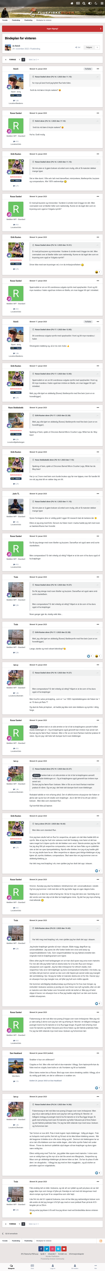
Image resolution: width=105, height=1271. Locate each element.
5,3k (16, 605)
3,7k (16, 186)
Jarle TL (15, 494)
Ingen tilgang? (52, 29)
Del (77, 47)
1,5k (16, 522)
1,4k (16, 693)
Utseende (52, 1254)
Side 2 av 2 (34, 60)
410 (15, 141)
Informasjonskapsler (76, 1254)
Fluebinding (35, 49)
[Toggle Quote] (33, 77)
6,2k (16, 439)
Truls (16, 577)
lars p (16, 665)
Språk (43, 1254)
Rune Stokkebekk (15, 408)
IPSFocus (34, 1254)
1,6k (16, 101)
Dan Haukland (16, 1053)
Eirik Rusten (16, 154)
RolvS (17, 46)
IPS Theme (25, 1254)
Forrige (12, 60)
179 (15, 1081)
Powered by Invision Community (52, 1259)
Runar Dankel (40, 77)
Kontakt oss (62, 1254)
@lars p (34, 727)
